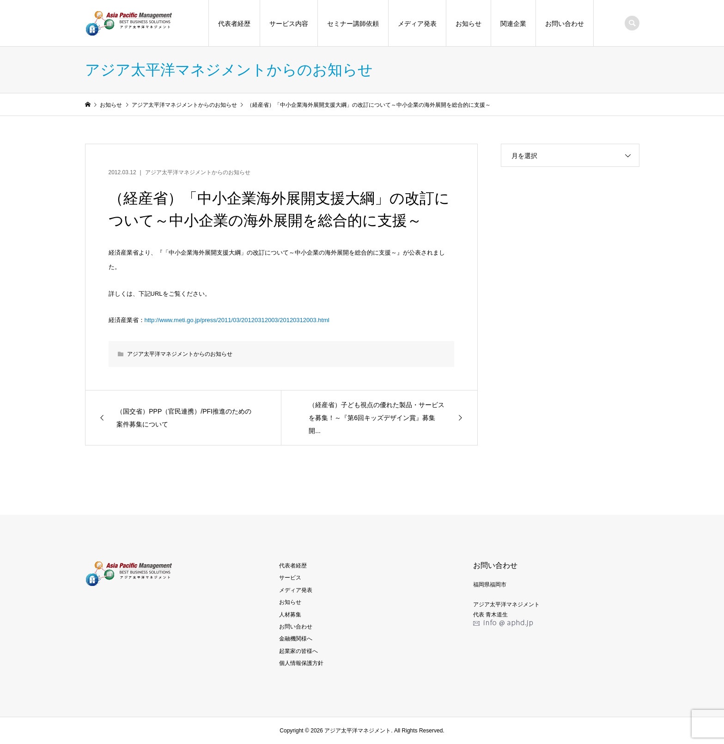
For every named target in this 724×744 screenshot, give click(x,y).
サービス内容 (288, 23)
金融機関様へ (295, 638)
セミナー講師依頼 (353, 23)
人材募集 (290, 614)
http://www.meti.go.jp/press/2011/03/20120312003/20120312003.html (237, 320)
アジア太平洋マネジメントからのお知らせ (197, 172)
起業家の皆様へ (298, 651)
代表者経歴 (234, 23)
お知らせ (468, 23)
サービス (290, 577)
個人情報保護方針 (301, 663)
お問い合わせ (564, 23)
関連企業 (513, 23)
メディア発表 (417, 23)
